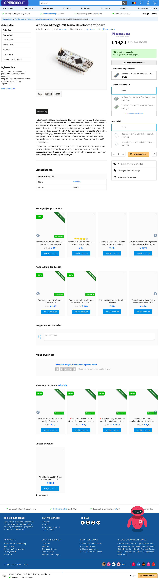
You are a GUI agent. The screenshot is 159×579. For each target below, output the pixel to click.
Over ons (46, 543)
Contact (154, 14)
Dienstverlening (89, 540)
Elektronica (28, 8)
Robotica (66, 8)
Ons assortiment (49, 549)
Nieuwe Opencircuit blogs (131, 540)
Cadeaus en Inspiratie (147, 8)
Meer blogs (122, 554)
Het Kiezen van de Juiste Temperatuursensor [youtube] (136, 546)
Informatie (10, 540)
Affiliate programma (89, 549)
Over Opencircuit (51, 540)
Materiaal (124, 8)
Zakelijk (146, 14)
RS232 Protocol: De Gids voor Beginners (135, 552)
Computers (105, 8)
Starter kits (85, 8)
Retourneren (9, 546)
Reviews (45, 546)
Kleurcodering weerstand (91, 552)
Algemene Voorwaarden (14, 549)
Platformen (48, 8)
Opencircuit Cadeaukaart (91, 543)
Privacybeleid (10, 552)
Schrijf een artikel (88, 546)
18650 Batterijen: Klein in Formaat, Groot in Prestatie (136, 549)
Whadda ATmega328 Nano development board (76, 365)
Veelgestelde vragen (51, 554)
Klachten (8, 554)
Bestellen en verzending (15, 543)
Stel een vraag (51, 335)
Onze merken (7, 8)
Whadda (73, 182)
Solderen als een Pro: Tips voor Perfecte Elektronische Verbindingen (136, 543)
